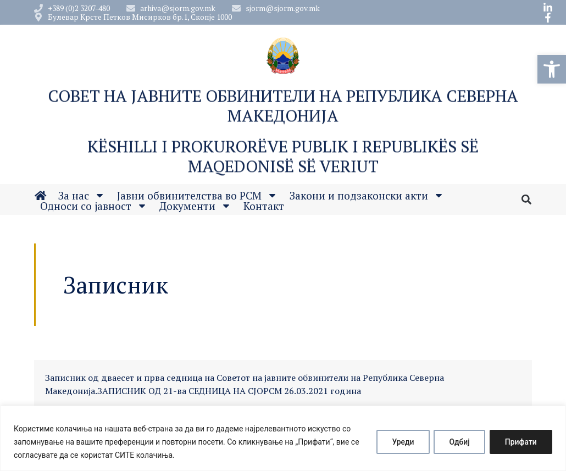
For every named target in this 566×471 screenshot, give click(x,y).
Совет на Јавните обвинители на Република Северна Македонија (283, 109)
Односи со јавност (93, 207)
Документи (195, 207)
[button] (551, 69)
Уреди (400, 441)
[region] (283, 438)
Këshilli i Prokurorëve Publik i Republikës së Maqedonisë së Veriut (283, 159)
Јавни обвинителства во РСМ (197, 197)
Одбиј (457, 441)
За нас (81, 197)
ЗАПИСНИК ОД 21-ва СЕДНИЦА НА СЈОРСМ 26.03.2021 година (229, 391)
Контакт (263, 207)
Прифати (520, 441)
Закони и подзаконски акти (367, 197)
